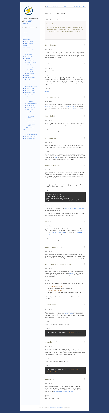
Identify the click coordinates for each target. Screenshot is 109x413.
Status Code (63, 27)
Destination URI (72, 27)
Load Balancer (30, 73)
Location (47, 91)
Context (27, 99)
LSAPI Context (30, 109)
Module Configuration (30, 80)
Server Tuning (28, 54)
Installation (26, 37)
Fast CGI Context (31, 107)
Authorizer (78, 31)
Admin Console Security (31, 134)
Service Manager (29, 41)
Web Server (30, 69)
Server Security (29, 56)
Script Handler (28, 75)
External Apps (28, 58)
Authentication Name (65, 29)
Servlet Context (31, 105)
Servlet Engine (30, 67)
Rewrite (27, 97)
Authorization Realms (58, 232)
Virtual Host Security (30, 92)
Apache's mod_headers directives (74, 208)
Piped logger (30, 71)
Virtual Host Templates (31, 86)
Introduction (26, 35)
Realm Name (76, 234)
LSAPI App (29, 65)
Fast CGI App (30, 60)
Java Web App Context (32, 103)
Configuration (26, 47)
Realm (55, 29)
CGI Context (30, 114)
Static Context (30, 101)
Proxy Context (30, 112)
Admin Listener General (31, 136)
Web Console (26, 130)
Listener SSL (28, 84)
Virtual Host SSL (29, 94)
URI (47, 27)
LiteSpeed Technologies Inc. (56, 407)
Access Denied (69, 31)
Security (25, 45)
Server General (29, 50)
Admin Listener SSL (30, 138)
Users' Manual (27, 22)
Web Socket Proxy (29, 127)
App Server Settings (30, 77)
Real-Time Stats (29, 43)
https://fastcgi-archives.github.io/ (64, 391)
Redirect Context (31, 120)
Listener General (29, 82)
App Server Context (32, 122)
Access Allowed (60, 31)
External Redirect (54, 27)
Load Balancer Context (30, 116)
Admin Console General (31, 132)
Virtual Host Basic (29, 88)
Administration (27, 39)
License (25, 33)
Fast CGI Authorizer (32, 62)
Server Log (27, 52)
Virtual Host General (30, 90)
